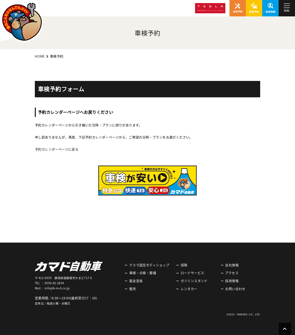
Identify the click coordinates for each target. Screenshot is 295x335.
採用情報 (232, 280)
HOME (40, 56)
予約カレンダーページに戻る (56, 149)
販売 (132, 288)
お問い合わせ (235, 288)
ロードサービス (192, 272)
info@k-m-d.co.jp (57, 288)
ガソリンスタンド (194, 280)
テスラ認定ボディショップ (149, 264)
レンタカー (189, 288)
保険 (184, 264)
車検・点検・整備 (142, 272)
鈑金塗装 (136, 280)
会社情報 (232, 264)
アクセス (231, 272)
